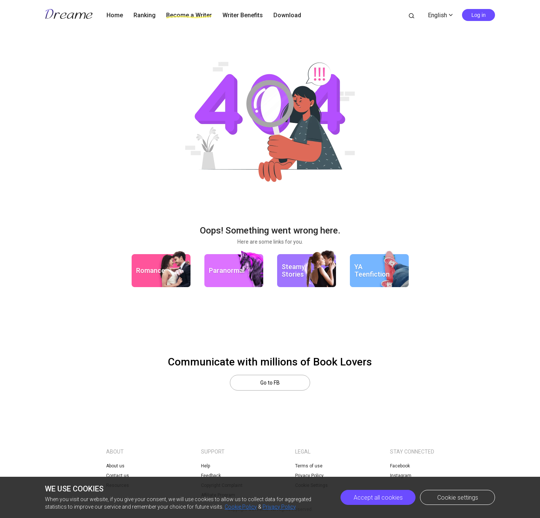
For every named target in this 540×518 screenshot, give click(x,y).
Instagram (400, 475)
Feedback (211, 475)
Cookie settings (457, 497)
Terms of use (308, 466)
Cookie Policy (241, 507)
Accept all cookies (378, 497)
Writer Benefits (242, 15)
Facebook (400, 466)
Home (114, 15)
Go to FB (270, 383)
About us (115, 466)
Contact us (117, 475)
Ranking (145, 15)
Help (205, 466)
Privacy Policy (279, 507)
